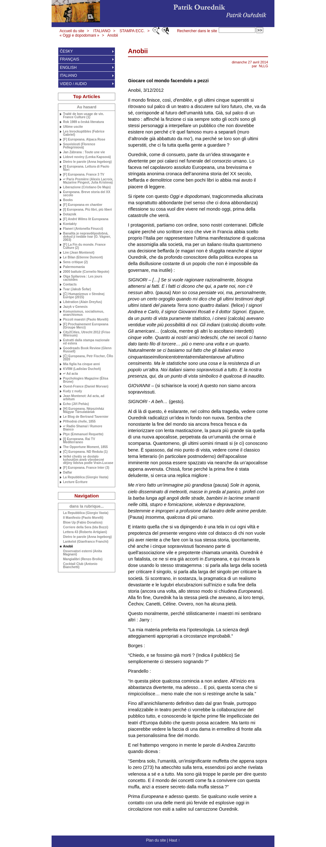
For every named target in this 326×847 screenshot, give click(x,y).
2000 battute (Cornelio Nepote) (86, 271)
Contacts (70, 284)
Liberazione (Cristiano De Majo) (86, 187)
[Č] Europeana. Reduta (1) (85, 451)
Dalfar (67, 472)
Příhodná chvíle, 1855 (79, 421)
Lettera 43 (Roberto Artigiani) (85, 532)
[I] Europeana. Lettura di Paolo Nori (86, 168)
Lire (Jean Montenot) (78, 252)
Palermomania (74, 267)
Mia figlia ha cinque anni (81, 364)
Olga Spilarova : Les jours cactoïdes (82, 278)
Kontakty (70, 224)
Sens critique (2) (75, 262)
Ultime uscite (73, 126)
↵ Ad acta (70, 373)
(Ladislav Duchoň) (82, 369)
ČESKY (66, 51)
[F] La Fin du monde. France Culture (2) (84, 246)
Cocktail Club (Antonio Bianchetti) (80, 565)
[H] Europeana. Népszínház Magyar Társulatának (83, 410)
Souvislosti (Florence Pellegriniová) (79, 146)
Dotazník (69, 214)
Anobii (112, 35)
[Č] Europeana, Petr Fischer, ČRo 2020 (88, 358)
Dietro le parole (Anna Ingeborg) (87, 161)
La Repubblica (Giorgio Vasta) (85, 477)
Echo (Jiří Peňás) (76, 404)
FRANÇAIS (69, 59)
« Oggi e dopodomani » (79, 35)
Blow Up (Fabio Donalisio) (83, 522)
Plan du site (156, 840)
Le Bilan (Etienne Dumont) (83, 257)
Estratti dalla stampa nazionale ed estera (86, 342)
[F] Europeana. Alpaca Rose (84, 139)
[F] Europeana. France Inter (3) (86, 467)
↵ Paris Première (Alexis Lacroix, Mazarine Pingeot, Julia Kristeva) (88, 181)
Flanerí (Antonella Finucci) (83, 228)
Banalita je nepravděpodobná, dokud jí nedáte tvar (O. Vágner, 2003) (87, 237)
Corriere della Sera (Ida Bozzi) (85, 527)
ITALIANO (101, 31)
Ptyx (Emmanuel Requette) (83, 434)
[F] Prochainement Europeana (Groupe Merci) (85, 326)
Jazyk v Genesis (75, 306)
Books (68, 200)
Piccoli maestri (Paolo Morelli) (85, 319)
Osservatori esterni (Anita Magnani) (82, 553)
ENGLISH (68, 67)
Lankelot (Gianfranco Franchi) (85, 541)
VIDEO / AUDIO (73, 84)
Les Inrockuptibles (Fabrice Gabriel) (83, 133)
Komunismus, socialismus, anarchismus (83, 313)
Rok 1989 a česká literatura (83, 122)
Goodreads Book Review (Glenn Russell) (87, 350)
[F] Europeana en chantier (82, 204)
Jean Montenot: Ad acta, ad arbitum (83, 398)
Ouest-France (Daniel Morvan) (85, 386)
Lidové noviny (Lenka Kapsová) (87, 157)
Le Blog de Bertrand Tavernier (86, 416)
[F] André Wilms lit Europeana (85, 219)
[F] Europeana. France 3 (83, 174)
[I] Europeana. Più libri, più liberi (87, 209)
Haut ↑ (174, 840)
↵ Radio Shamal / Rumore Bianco (82, 428)
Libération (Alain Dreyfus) (82, 302)
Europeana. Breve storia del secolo (86, 194)
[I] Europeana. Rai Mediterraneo (79, 441)
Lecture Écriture (75, 482)
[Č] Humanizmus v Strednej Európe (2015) (83, 296)
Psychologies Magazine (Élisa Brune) (85, 380)
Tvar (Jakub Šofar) (77, 289)
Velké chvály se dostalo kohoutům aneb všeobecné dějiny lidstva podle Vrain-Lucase (88, 460)
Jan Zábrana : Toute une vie (84, 152)
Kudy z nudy (72, 391)
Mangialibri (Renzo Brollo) (83, 559)
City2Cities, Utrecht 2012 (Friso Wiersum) (86, 334)
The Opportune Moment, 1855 (85, 447)
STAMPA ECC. (132, 31)
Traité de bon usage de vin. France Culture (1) (83, 115)
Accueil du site (72, 31)
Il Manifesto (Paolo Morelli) (83, 517)
